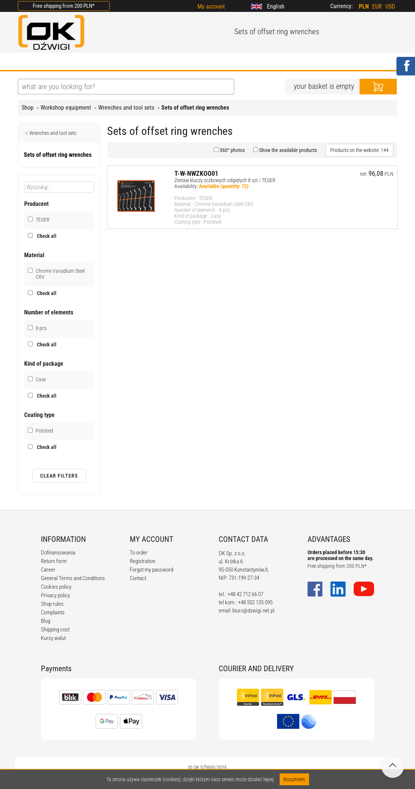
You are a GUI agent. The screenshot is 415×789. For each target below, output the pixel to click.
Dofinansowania (58, 552)
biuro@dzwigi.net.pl (253, 610)
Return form (54, 561)
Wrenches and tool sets (126, 107)
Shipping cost (55, 629)
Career (48, 569)
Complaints (53, 612)
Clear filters (59, 476)
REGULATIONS (172, 62)
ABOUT (61, 62)
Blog (45, 621)
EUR (377, 6)
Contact (138, 578)
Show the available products (287, 150)
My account (211, 6)
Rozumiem (294, 779)
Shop (27, 107)
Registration (142, 561)
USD (390, 6)
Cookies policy (56, 586)
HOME (27, 62)
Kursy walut (53, 638)
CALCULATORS (229, 62)
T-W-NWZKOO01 (196, 173)
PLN (364, 6)
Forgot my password (151, 569)
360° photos (232, 150)
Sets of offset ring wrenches (195, 107)
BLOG (129, 62)
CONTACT (280, 62)
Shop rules (52, 604)
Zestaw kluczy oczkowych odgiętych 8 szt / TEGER (225, 180)
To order (139, 552)
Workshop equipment (66, 107)
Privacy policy (55, 595)
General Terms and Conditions (73, 578)
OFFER (96, 62)
